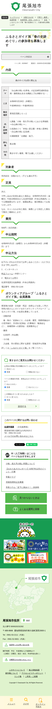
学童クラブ (11, 477)
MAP (28, 620)
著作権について (11, 673)
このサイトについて (17, 670)
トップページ (15, 17)
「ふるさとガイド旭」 (19, 348)
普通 (8, 372)
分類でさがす (29, 17)
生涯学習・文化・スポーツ (30, 20)
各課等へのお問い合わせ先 (19, 645)
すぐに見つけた (12, 397)
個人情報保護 (34, 670)
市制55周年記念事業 (15, 482)
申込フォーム (7, 274)
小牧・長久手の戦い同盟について (20, 463)
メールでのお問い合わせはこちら (18, 436)
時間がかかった (34, 400)
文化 (45, 20)
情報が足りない (34, 372)
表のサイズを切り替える (26, 80)
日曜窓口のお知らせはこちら (20, 660)
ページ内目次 (26, 57)
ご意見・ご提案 (31, 676)
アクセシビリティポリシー (32, 673)
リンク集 (17, 676)
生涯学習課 (9, 427)
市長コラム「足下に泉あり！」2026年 (22, 487)
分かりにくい (33, 387)
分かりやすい (12, 384)
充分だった (11, 369)
